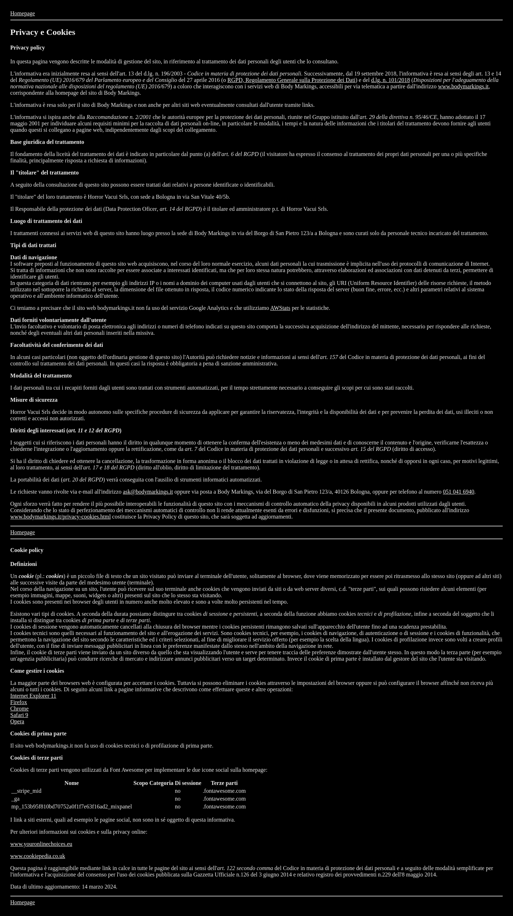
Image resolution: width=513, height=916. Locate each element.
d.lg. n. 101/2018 (390, 80)
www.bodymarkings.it (463, 86)
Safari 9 (19, 715)
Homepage (22, 13)
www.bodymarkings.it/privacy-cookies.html (60, 517)
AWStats (280, 308)
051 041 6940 (458, 492)
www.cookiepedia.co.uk (37, 856)
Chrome (19, 709)
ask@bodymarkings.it (148, 492)
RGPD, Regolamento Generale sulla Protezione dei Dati (291, 80)
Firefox (18, 702)
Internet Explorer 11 (33, 696)
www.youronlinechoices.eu (41, 844)
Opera (17, 721)
